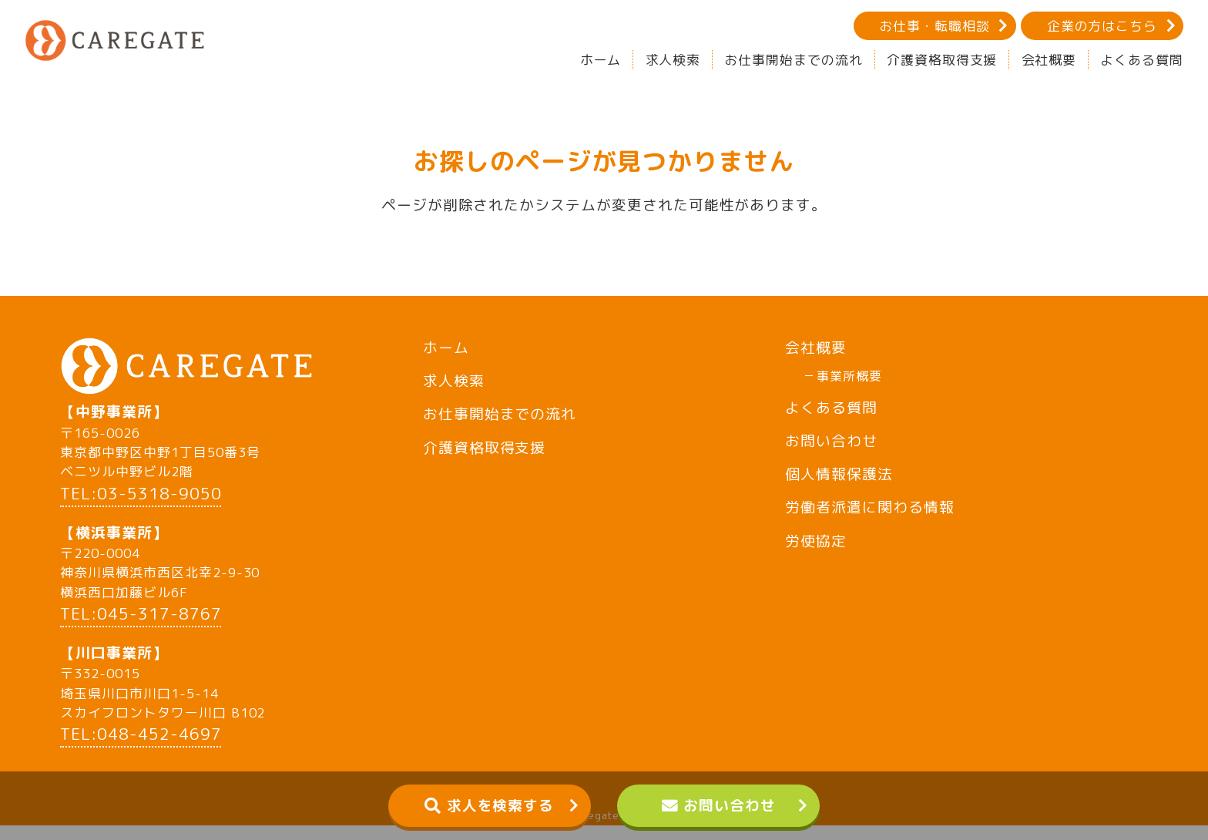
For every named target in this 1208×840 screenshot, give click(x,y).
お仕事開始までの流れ (793, 60)
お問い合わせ (729, 805)
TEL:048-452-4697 (140, 749)
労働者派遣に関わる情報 (869, 507)
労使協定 (816, 541)
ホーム (601, 60)
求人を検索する (501, 805)
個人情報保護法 (839, 474)
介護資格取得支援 (942, 60)
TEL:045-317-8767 (140, 628)
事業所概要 (849, 376)
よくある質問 (1141, 60)
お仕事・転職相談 (934, 26)
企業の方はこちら (1102, 26)
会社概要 (1049, 60)
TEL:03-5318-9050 (140, 508)
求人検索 (673, 60)
